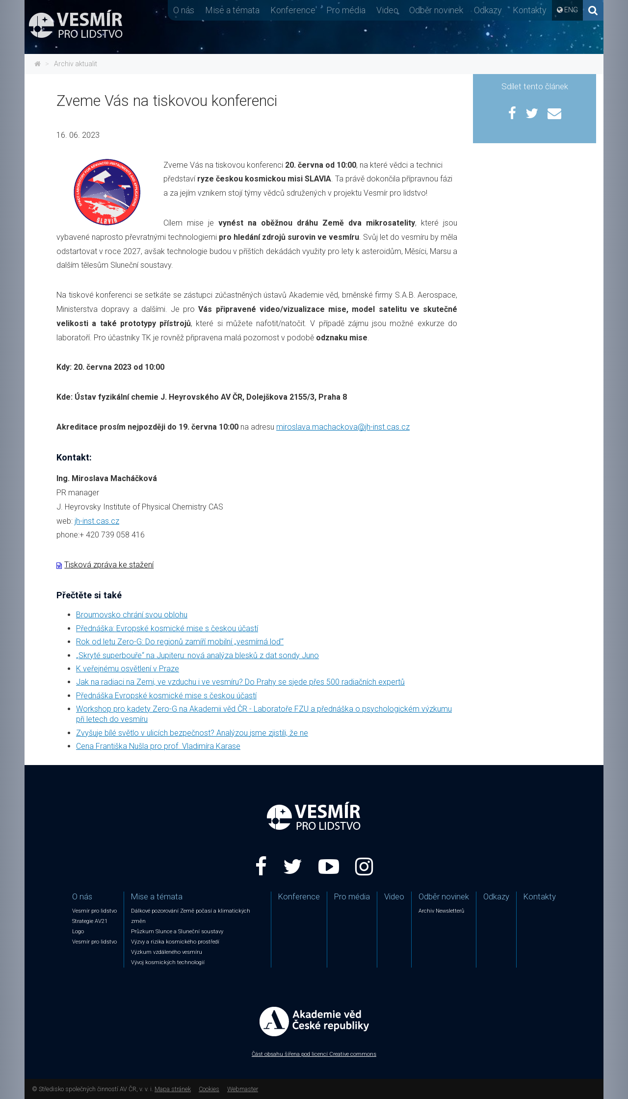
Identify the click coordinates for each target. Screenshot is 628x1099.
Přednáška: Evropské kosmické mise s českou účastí (167, 628)
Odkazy (488, 10)
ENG (571, 10)
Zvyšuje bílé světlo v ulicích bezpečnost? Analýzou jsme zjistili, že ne (192, 733)
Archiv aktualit (75, 64)
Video (387, 10)
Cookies (209, 1089)
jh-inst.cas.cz (97, 521)
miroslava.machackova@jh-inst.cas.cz (343, 427)
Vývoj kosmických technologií (168, 962)
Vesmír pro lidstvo (94, 911)
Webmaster (242, 1089)
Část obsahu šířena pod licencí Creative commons (314, 1054)
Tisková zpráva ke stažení (109, 564)
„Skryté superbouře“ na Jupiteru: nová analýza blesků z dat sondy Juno (197, 655)
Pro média (346, 10)
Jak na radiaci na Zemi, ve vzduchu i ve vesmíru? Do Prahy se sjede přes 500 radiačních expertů (240, 682)
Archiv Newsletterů (441, 911)
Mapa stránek (173, 1089)
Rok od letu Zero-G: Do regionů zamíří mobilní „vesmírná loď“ (180, 641)
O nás (183, 10)
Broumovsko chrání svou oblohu (131, 614)
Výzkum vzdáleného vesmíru (166, 952)
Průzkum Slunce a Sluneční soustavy (177, 931)
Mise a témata (232, 10)
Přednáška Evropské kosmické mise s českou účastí (166, 695)
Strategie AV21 (89, 921)
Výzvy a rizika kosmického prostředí (175, 942)
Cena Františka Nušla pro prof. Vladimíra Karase (158, 746)
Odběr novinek (436, 10)
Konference (292, 10)
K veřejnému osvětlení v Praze (127, 668)
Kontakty (530, 10)
